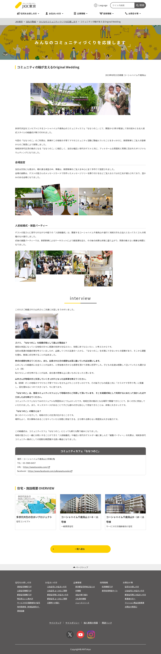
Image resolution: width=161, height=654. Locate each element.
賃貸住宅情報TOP (24, 586)
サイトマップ (55, 622)
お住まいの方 (54, 13)
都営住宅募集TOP (24, 594)
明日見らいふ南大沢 (25, 598)
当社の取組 (31, 22)
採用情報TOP (107, 586)
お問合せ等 (133, 13)
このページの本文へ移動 (80, 0)
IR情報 (78, 590)
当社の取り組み (81, 594)
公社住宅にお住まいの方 (57, 586)
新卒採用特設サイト (110, 590)
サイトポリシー (72, 622)
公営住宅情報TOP (24, 590)
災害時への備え (53, 602)
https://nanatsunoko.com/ (36, 466)
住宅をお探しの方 (28, 13)
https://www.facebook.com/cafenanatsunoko (50, 470)
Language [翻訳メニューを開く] (102, 5)
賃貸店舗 (20, 610)
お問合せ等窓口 (131, 606)
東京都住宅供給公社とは (85, 586)
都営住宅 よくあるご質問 (57, 598)
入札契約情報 (80, 598)
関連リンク (107, 622)
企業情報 (80, 13)
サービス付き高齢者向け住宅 (28, 602)
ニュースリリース (82, 602)
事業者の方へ (130, 598)
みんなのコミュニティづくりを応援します (58, 22)
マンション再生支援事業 (134, 602)
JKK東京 (19, 22)
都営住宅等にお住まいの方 (57, 594)
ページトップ (80, 567)
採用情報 (106, 13)
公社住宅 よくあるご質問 (57, 590)
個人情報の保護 (91, 622)
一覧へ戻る (68, 548)
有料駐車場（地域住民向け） (28, 606)
